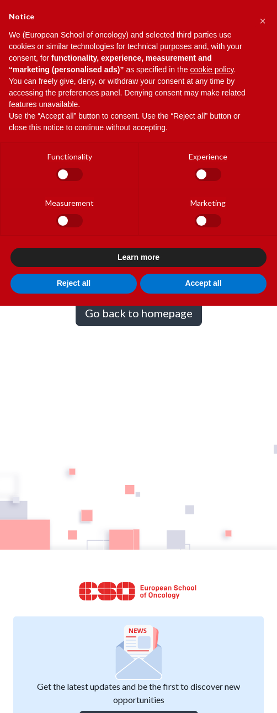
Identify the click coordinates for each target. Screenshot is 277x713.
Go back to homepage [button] (139, 313)
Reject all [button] (73, 283)
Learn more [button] (138, 257)
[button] (262, 17)
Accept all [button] (203, 283)
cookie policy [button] (211, 69)
